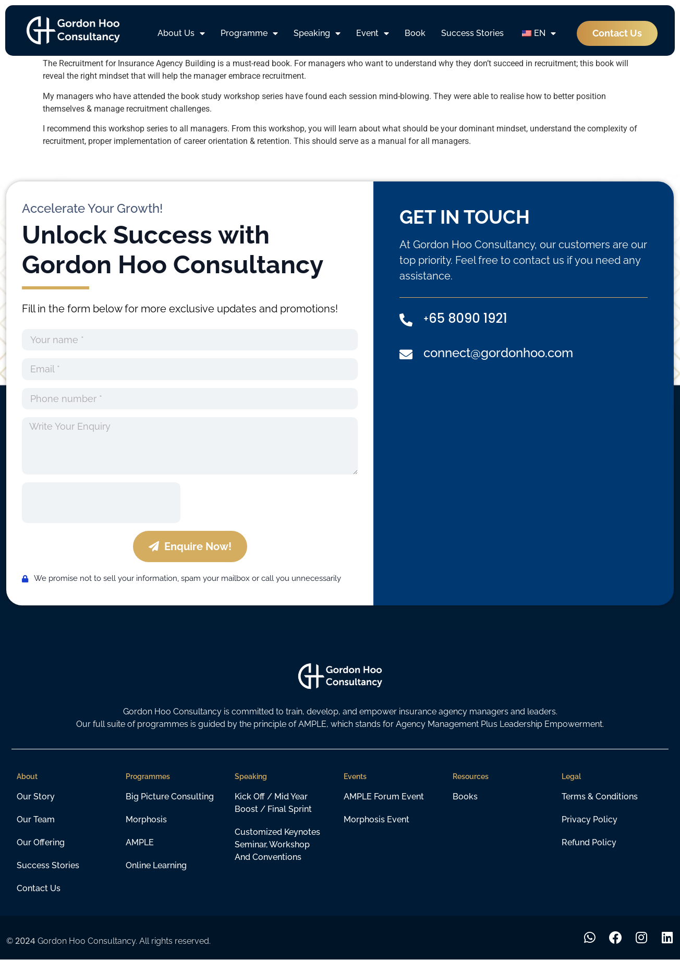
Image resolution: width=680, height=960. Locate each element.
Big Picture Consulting (170, 796)
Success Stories (472, 33)
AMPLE (140, 842)
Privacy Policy (589, 819)
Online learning (156, 865)
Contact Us (38, 888)
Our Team (36, 819)
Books (465, 796)
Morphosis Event (376, 819)
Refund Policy (589, 842)
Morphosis (146, 819)
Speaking (317, 33)
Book (415, 33)
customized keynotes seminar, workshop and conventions (277, 844)
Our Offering (41, 842)
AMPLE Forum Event (384, 796)
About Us (181, 33)
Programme (249, 33)
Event (372, 33)
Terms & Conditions (600, 796)
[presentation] (101, 502)
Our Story (36, 796)
